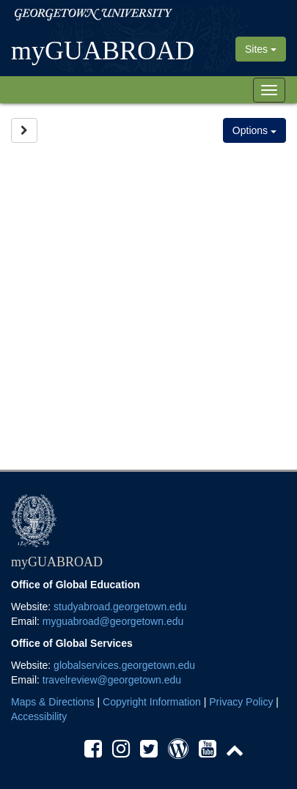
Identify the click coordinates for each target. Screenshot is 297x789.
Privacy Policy (241, 702)
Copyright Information (152, 702)
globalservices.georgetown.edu (124, 665)
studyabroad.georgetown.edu (120, 606)
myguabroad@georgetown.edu (113, 621)
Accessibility (39, 716)
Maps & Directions (53, 702)
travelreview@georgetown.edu (112, 680)
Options (254, 130)
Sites (260, 49)
